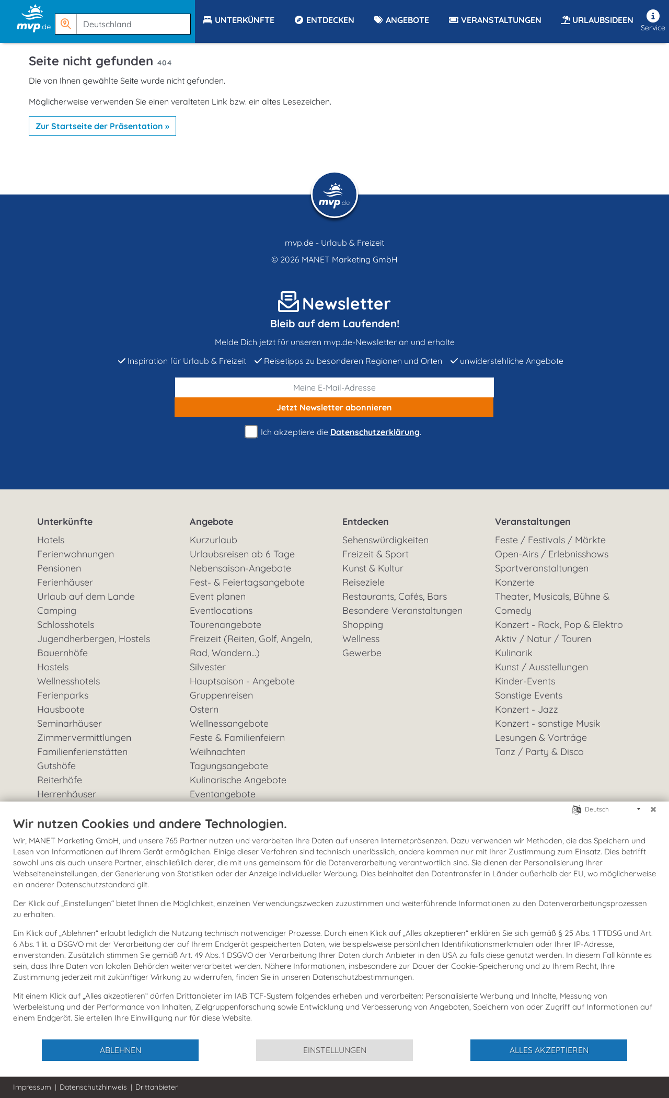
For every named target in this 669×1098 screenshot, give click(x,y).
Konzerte (514, 582)
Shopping (362, 625)
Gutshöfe (56, 766)
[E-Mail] (334, 387)
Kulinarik (514, 653)
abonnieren (334, 407)
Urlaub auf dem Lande (86, 596)
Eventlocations (221, 610)
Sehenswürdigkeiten (385, 540)
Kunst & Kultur (372, 568)
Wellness (360, 639)
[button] (125, 19)
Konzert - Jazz (526, 709)
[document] (334, 927)
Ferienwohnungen (75, 554)
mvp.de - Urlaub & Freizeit (334, 242)
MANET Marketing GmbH (350, 259)
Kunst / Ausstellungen (541, 667)
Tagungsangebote (229, 766)
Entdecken (365, 522)
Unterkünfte (65, 522)
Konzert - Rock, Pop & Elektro (559, 625)
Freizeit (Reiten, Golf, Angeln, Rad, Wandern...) (251, 646)
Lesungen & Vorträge (541, 737)
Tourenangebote (225, 625)
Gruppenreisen (221, 695)
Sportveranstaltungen (542, 568)
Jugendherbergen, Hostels (93, 639)
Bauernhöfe (62, 653)
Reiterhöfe (59, 780)
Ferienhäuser (65, 582)
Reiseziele (363, 582)
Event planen (218, 596)
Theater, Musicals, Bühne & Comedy (552, 603)
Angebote (211, 522)
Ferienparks (62, 695)
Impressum (32, 1087)
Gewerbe (362, 653)
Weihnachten (218, 752)
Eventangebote (223, 794)
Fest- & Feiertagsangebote (247, 582)
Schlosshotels (65, 625)
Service (653, 20)
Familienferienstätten (82, 752)
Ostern (204, 709)
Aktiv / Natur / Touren (543, 639)
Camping (56, 610)
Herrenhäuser (66, 794)
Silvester (208, 667)
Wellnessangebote (229, 723)
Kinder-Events (525, 681)
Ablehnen (120, 1050)
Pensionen (59, 568)
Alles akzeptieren (549, 1050)
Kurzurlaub (213, 540)
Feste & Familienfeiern (237, 737)
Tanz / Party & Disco (539, 752)
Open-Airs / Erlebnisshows (551, 554)
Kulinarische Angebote (238, 780)
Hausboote (61, 709)
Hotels (50, 540)
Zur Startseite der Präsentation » (102, 126)
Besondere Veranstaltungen (402, 610)
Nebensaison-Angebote (240, 568)
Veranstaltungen (533, 522)
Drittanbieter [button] (156, 1087)
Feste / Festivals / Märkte (550, 540)
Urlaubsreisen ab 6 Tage (242, 554)
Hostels (52, 667)
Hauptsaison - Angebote (242, 681)
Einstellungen (334, 1050)
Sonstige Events (528, 695)
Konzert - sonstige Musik (548, 723)
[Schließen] (653, 809)
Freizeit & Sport (375, 554)
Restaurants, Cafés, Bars (394, 596)
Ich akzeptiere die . (334, 432)
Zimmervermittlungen (84, 737)
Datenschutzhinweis (93, 1087)
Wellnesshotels (68, 681)
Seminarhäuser (69, 723)
